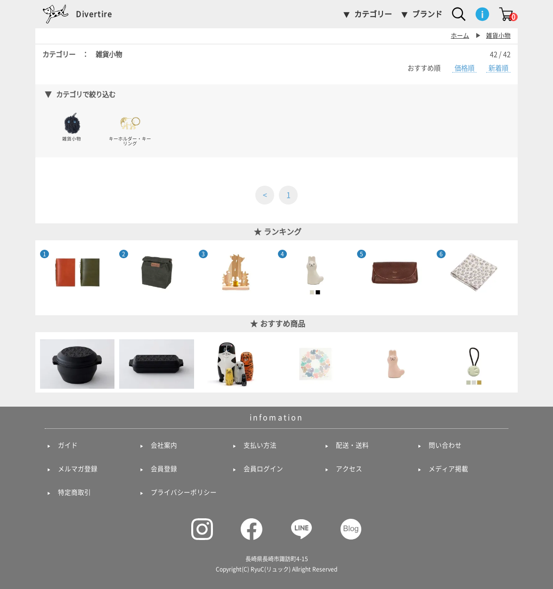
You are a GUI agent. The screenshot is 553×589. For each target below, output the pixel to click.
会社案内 (164, 445)
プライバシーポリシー (184, 492)
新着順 (498, 68)
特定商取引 (74, 492)
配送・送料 (352, 445)
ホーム (460, 36)
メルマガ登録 (78, 469)
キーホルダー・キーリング (130, 129)
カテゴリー (373, 14)
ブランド (427, 14)
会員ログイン (263, 469)
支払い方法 (260, 445)
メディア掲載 (448, 469)
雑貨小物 (498, 36)
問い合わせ (445, 445)
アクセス (349, 469)
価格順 (464, 68)
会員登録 (164, 469)
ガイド (68, 445)
